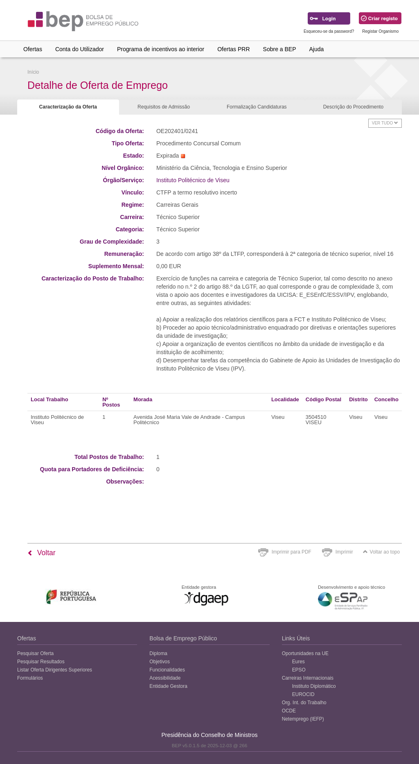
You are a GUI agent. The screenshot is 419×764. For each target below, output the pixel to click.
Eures (298, 662)
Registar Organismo (380, 31)
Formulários (30, 678)
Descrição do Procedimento (353, 107)
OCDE (289, 711)
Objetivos (159, 662)
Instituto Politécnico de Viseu (193, 180)
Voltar (41, 553)
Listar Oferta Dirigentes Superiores (54, 670)
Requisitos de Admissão (163, 107)
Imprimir (344, 552)
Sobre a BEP (279, 49)
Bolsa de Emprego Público (183, 638)
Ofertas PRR (233, 49)
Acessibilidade (164, 678)
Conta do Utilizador (79, 49)
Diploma (158, 653)
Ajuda (316, 49)
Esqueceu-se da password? (329, 31)
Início (33, 72)
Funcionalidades (167, 670)
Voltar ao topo (381, 552)
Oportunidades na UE (305, 653)
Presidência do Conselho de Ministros (209, 735)
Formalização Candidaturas (257, 107)
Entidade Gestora (168, 686)
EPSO (299, 670)
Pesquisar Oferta (35, 653)
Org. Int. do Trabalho (304, 702)
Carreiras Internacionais (307, 678)
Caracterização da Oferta (68, 107)
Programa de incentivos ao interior (160, 49)
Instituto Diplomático (314, 686)
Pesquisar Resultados (41, 662)
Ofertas (32, 49)
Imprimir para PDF (291, 552)
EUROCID (303, 694)
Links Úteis (296, 638)
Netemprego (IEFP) (303, 719)
